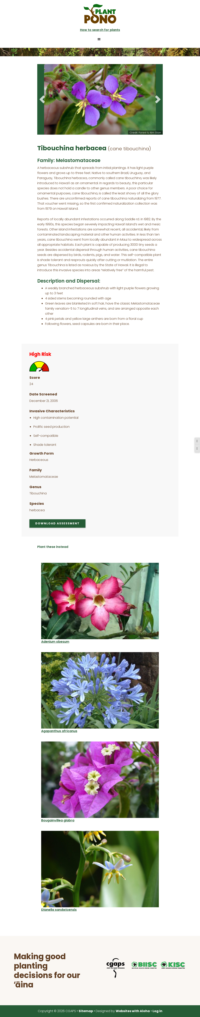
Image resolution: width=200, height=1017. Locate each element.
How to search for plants (100, 30)
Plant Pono (100, 14)
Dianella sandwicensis (59, 909)
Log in (157, 1011)
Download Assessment (57, 523)
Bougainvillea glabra (57, 820)
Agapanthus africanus (59, 731)
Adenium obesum (55, 641)
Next (158, 99)
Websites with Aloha (133, 1011)
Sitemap (86, 1011)
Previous (42, 99)
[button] (100, 39)
